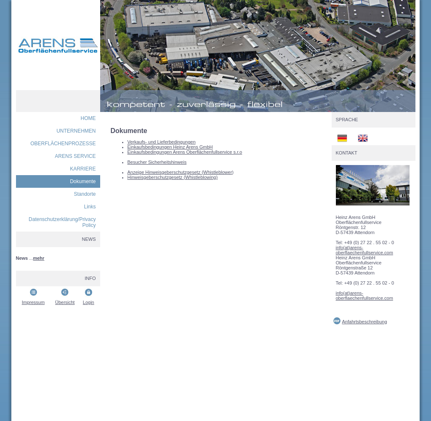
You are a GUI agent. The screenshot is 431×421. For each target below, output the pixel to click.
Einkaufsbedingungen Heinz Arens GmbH (170, 146)
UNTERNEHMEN (76, 131)
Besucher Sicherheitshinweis (157, 162)
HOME (88, 118)
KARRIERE (83, 169)
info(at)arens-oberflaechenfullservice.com (364, 250)
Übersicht (64, 302)
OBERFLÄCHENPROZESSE (63, 144)
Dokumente (83, 181)
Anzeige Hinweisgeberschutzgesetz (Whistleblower (180, 172)
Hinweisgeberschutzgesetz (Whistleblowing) (173, 177)
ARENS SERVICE (75, 156)
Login (88, 302)
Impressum (33, 302)
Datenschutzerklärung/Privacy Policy (62, 222)
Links (90, 207)
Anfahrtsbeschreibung (364, 321)
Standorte (85, 194)
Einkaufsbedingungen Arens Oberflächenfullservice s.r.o (185, 152)
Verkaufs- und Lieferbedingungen (162, 141)
